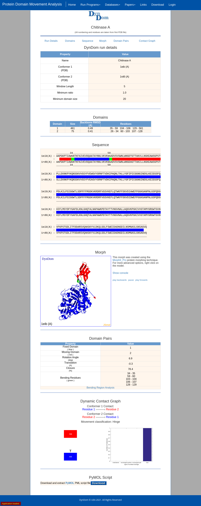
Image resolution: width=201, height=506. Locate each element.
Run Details (51, 41)
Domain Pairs (121, 41)
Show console (120, 273)
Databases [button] (112, 4)
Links (143, 4)
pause (131, 280)
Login (172, 4)
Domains (70, 41)
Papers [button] (130, 4)
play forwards (141, 280)
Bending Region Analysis (100, 387)
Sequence (87, 41)
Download (157, 4)
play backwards (120, 280)
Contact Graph (147, 41)
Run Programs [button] (90, 4)
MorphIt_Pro (119, 260)
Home (72, 4)
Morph (102, 41)
